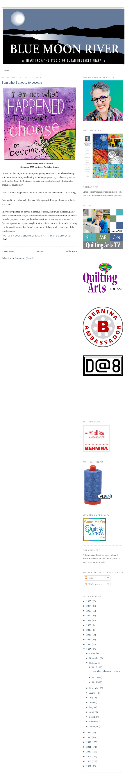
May (91, 707)
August (93, 692)
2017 (89, 639)
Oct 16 (95, 677)
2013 (89, 737)
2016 (89, 644)
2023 (89, 610)
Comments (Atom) (24, 258)
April (92, 712)
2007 (89, 766)
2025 (89, 601)
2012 (89, 742)
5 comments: (63, 236)
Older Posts (71, 251)
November (94, 658)
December (94, 653)
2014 (89, 732)
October (93, 663)
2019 (89, 629)
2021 (89, 620)
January (93, 726)
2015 (89, 649)
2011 (89, 746)
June (91, 702)
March (92, 716)
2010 (89, 751)
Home (7, 70)
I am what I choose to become (22, 82)
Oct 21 (95, 667)
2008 (89, 761)
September (94, 688)
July (91, 697)
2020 (89, 625)
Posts (89, 577)
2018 (89, 634)
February (94, 721)
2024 (89, 606)
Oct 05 (95, 682)
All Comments (93, 584)
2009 (89, 756)
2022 (89, 615)
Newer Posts (8, 251)
